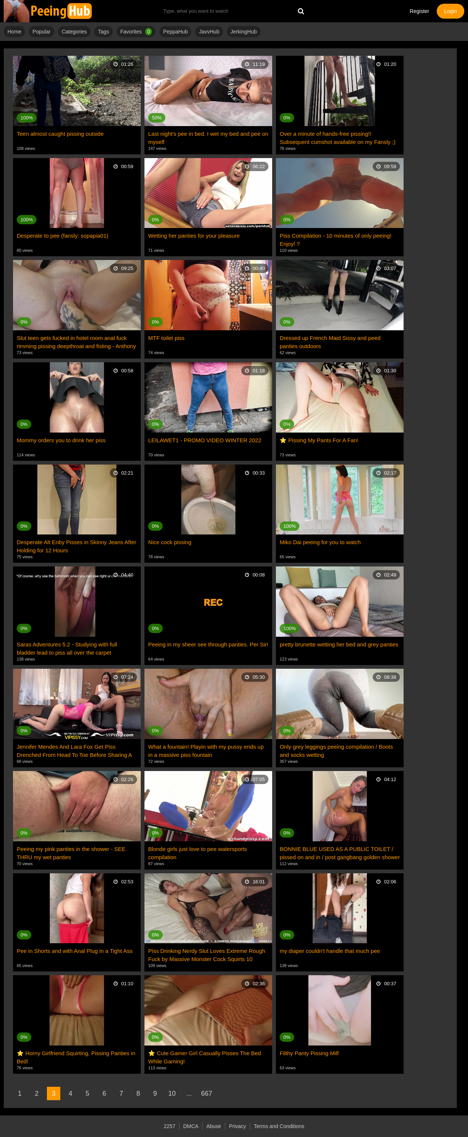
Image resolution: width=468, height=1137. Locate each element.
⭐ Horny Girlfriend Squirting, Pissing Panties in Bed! (76, 1057)
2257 (169, 1126)
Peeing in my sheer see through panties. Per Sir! (208, 644)
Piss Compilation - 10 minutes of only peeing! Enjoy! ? (335, 239)
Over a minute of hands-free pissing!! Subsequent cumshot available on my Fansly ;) (337, 138)
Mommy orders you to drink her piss (61, 440)
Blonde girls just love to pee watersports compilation (197, 853)
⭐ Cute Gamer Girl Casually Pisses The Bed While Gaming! (204, 1057)
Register (419, 11)
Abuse (213, 1126)
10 (172, 1093)
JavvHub (209, 32)
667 (206, 1093)
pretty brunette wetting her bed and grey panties (339, 644)
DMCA (190, 1126)
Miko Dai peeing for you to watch (320, 542)
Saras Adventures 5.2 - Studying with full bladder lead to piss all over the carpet (67, 648)
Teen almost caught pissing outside (60, 134)
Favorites (136, 31)
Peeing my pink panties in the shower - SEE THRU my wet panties (71, 853)
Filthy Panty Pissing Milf (309, 1053)
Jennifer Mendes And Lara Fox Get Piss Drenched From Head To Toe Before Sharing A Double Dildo (74, 751)
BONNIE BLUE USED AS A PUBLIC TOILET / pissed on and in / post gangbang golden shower (340, 853)
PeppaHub (175, 32)
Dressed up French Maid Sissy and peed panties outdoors (330, 342)
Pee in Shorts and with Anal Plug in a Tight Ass (75, 951)
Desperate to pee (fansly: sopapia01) (62, 235)
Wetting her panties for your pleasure (194, 235)
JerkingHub (243, 32)
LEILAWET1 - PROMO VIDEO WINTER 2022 (204, 440)
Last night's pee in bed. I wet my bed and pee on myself (208, 138)
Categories (74, 32)
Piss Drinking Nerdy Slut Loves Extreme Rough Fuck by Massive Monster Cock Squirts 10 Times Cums (206, 955)
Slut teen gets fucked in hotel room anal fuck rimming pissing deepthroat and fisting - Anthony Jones (76, 342)
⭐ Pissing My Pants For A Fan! (319, 440)
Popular (41, 32)
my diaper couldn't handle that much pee (330, 951)
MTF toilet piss (166, 338)
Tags (103, 32)
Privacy (237, 1126)
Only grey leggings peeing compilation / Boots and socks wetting (336, 750)
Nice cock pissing (169, 542)
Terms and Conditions (279, 1126)
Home (14, 32)
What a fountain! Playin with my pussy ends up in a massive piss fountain (206, 750)
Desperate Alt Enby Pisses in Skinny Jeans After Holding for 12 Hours (76, 546)
